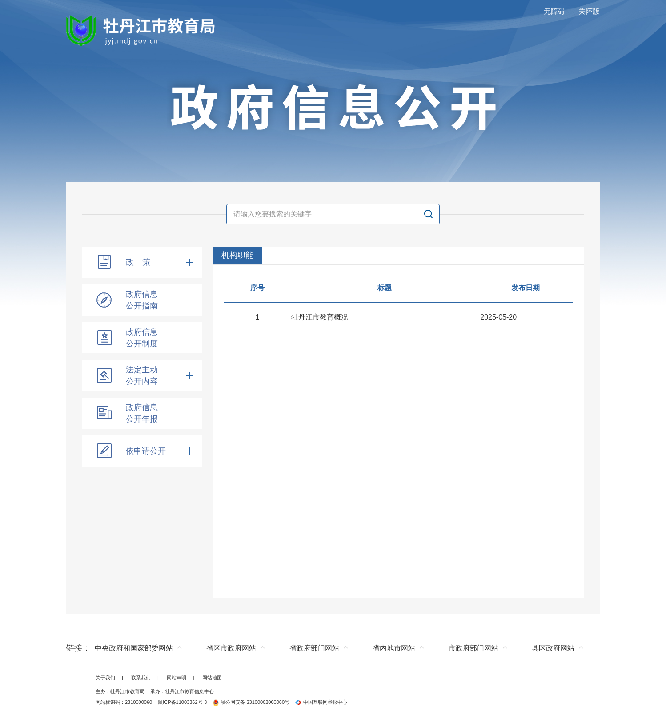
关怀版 (589, 11)
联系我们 (141, 677)
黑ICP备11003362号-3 (182, 702)
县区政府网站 (553, 648)
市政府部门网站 (473, 648)
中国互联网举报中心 (321, 702)
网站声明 (176, 677)
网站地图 (212, 677)
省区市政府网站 (231, 648)
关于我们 (105, 677)
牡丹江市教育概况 (319, 317)
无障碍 (554, 11)
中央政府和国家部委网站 (134, 648)
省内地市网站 (394, 648)
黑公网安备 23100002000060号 (251, 702)
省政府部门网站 (314, 648)
